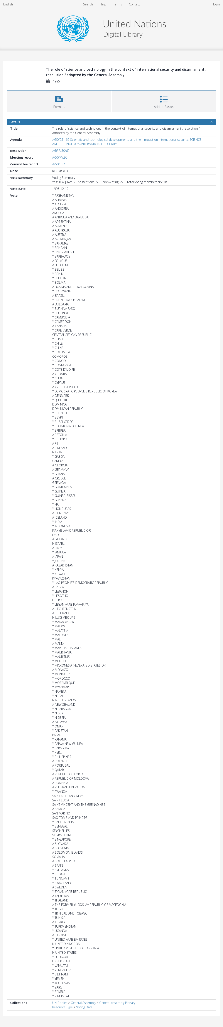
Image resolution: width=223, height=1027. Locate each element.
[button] (59, 100)
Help (103, 4)
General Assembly (83, 1003)
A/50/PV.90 (59, 157)
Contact (134, 4)
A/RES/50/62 (60, 151)
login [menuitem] (216, 4)
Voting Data (84, 1007)
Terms (117, 4)
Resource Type (62, 1007)
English (8, 4)
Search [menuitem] (88, 4)
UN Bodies (59, 1003)
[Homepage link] (111, 27)
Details (14, 122)
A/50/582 (58, 164)
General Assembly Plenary (117, 1003)
